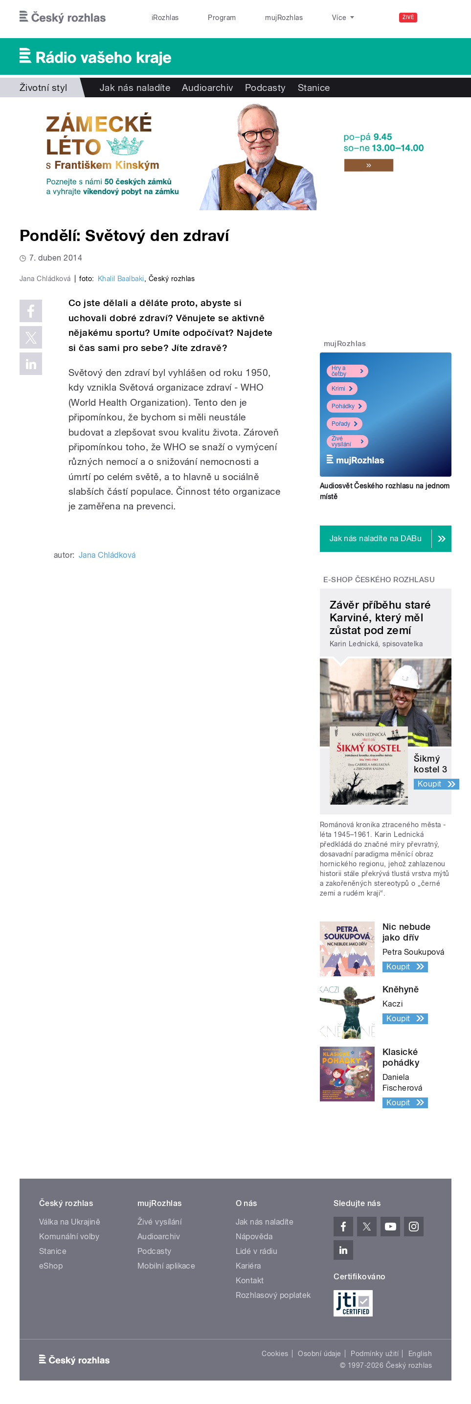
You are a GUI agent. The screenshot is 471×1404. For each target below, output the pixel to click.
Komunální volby (69, 1236)
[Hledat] (438, 17)
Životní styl (43, 87)
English (420, 1354)
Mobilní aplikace (166, 1266)
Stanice (306, 18)
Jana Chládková (107, 710)
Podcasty (265, 87)
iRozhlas (160, 18)
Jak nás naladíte (135, 87)
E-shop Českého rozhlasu (379, 579)
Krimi (342, 388)
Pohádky (347, 406)
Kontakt (250, 1280)
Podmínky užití (375, 1354)
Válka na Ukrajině (69, 1222)
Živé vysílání (347, 441)
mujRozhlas (257, 18)
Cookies (275, 1354)
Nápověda (254, 1236)
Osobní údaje (319, 1354)
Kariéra (248, 1266)
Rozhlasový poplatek (273, 1295)
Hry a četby (347, 371)
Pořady (345, 423)
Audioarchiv (207, 87)
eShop (51, 1266)
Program (206, 18)
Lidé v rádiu (257, 1251)
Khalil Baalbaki (121, 434)
